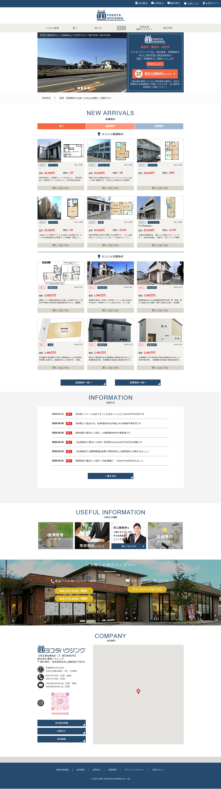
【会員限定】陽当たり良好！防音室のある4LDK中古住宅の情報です (111, 442)
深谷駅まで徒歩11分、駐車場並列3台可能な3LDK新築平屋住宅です (110, 423)
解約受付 (175, 3)
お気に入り (193, 3)
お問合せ (159, 3)
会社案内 (143, 3)
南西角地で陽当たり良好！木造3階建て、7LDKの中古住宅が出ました (111, 461)
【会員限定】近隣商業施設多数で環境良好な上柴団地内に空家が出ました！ (115, 451)
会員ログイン (212, 3)
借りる (98, 28)
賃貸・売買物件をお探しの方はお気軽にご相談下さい (88, 98)
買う (75, 28)
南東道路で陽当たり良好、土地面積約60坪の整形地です (104, 433)
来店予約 (167, 28)
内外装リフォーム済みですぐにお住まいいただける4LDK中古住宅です (112, 414)
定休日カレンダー (155, 64)
